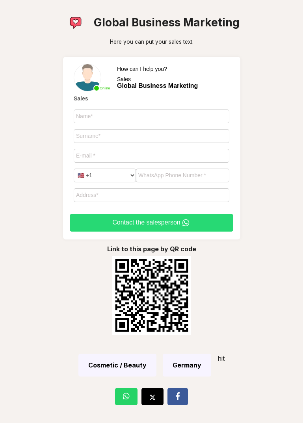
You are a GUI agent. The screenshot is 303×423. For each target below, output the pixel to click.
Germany (187, 365)
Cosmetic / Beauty (117, 365)
